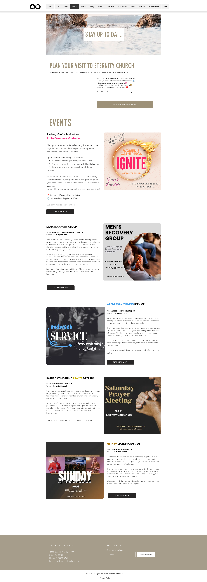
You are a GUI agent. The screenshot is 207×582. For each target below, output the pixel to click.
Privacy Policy (105, 578)
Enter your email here (115, 550)
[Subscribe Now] (146, 554)
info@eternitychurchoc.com (67, 561)
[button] (165, 6)
